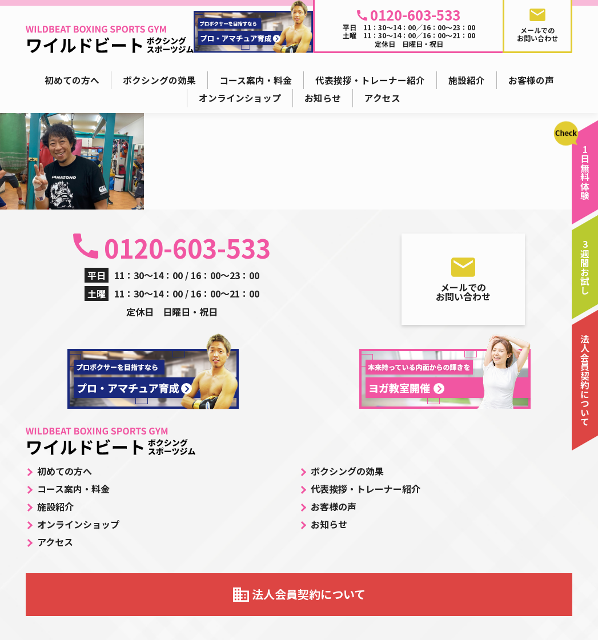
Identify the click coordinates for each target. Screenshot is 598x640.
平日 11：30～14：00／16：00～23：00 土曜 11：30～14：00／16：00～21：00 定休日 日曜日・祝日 (409, 27)
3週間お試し (585, 267)
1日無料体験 (585, 172)
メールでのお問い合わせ (463, 291)
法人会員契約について (309, 594)
